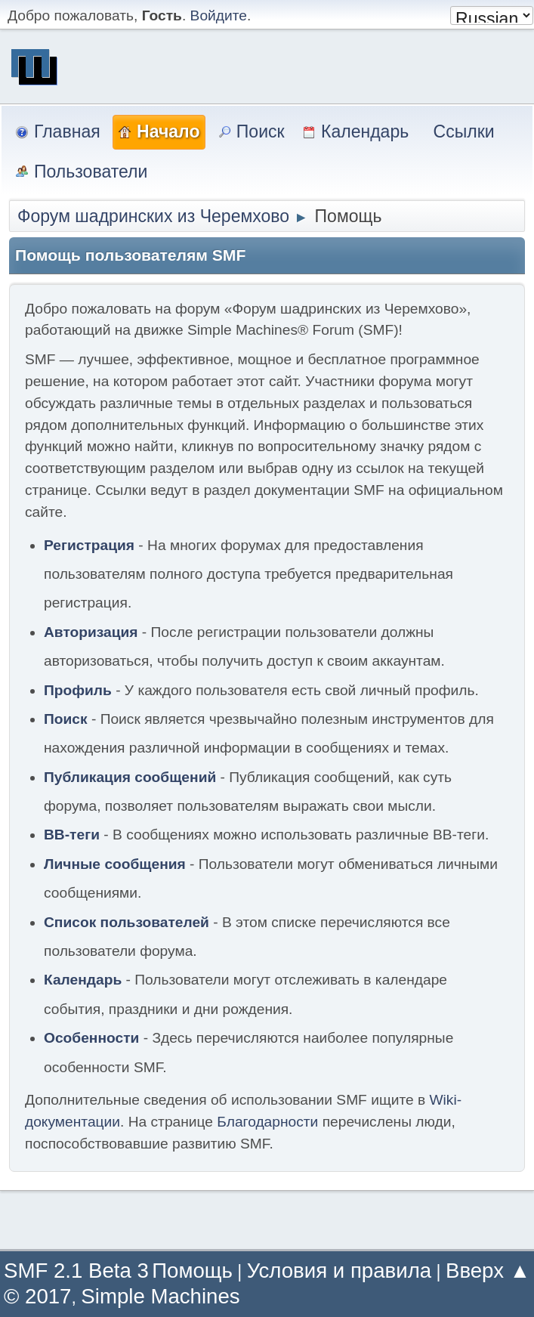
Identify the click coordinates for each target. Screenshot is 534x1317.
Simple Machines (160, 1296)
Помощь (192, 1270)
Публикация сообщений (130, 777)
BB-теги (72, 834)
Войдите (218, 15)
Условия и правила (339, 1270)
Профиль (78, 690)
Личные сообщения (115, 864)
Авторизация (91, 632)
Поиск (66, 719)
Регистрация (89, 545)
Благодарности (267, 1122)
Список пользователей (126, 922)
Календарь (83, 980)
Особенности (91, 1038)
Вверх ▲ (488, 1270)
